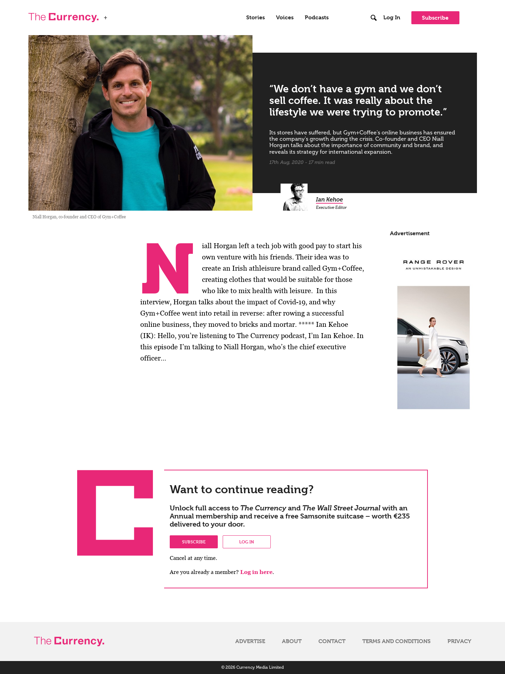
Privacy (459, 641)
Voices (285, 17)
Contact (331, 641)
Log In (391, 17)
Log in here (256, 572)
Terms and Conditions (396, 641)
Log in (246, 541)
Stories (255, 17)
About (292, 641)
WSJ (117, 15)
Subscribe (435, 17)
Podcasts (317, 17)
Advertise (250, 641)
